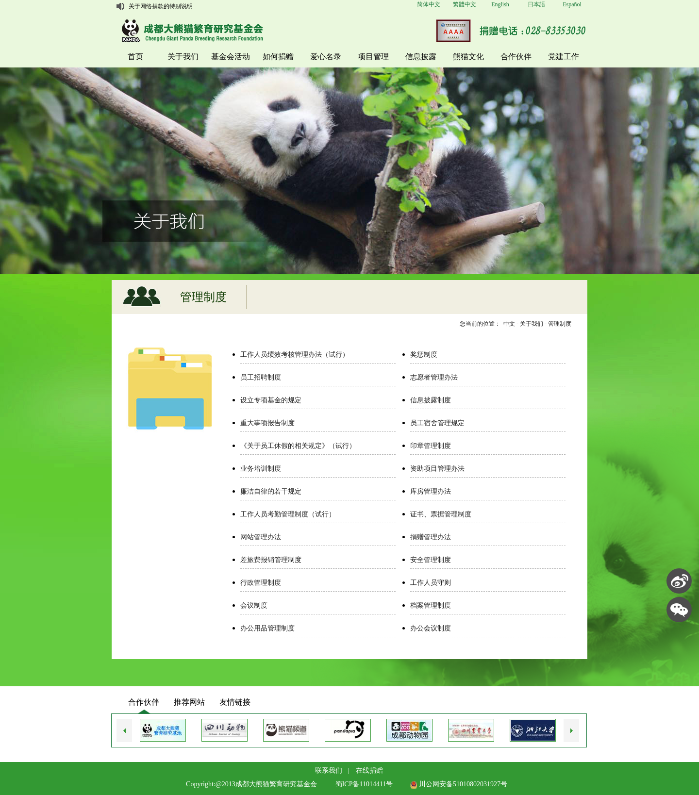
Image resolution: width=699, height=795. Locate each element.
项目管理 (373, 56)
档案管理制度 (430, 605)
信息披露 (420, 56)
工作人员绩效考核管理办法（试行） (294, 354)
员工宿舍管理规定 (437, 423)
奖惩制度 (423, 354)
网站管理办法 (260, 537)
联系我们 (328, 770)
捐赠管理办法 (430, 537)
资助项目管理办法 (437, 468)
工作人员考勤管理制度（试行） (287, 514)
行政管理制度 (260, 582)
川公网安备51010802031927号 (458, 784)
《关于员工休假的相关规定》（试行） (298, 445)
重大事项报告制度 (267, 423)
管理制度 (559, 323)
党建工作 (563, 56)
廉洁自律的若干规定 (270, 491)
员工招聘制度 (260, 377)
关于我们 (183, 56)
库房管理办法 (430, 491)
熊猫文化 (468, 56)
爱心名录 (325, 56)
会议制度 (253, 605)
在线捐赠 (369, 770)
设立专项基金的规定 (270, 400)
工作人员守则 (430, 582)
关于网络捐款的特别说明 (161, 6)
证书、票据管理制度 (440, 514)
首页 (135, 56)
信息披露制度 (430, 400)
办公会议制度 (430, 628)
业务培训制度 (260, 468)
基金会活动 (230, 56)
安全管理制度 (430, 559)
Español (572, 4)
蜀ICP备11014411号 (364, 784)
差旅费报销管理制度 (270, 559)
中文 (509, 323)
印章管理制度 (430, 445)
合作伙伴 (516, 56)
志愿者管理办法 (434, 377)
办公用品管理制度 (267, 628)
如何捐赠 (278, 56)
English (500, 4)
